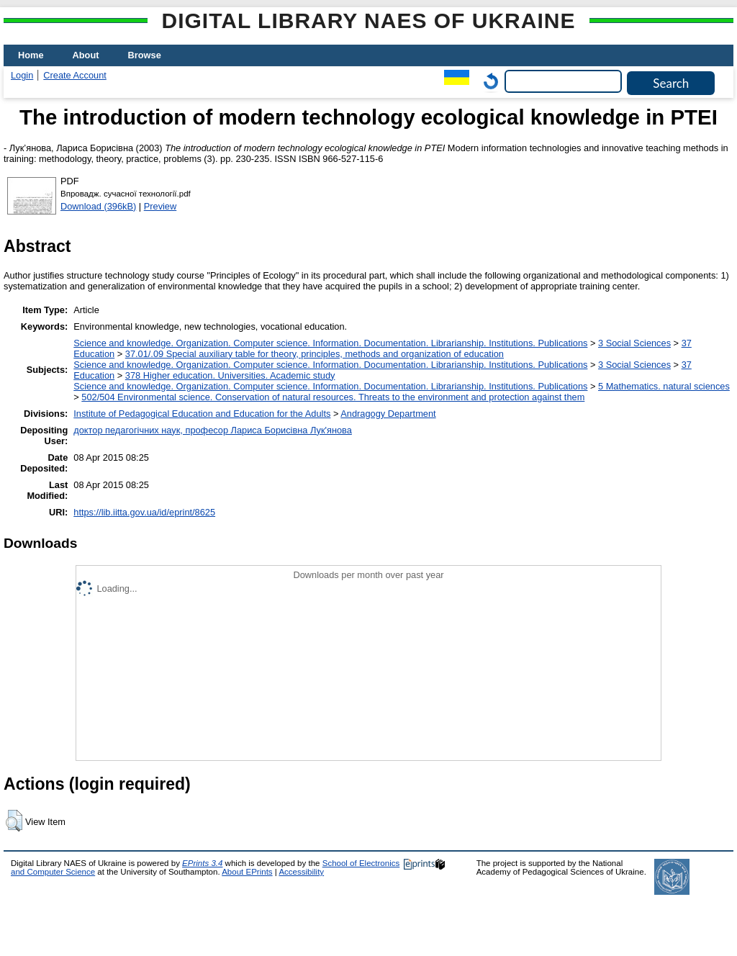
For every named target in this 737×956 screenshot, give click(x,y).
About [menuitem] (86, 55)
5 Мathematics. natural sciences (664, 386)
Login (22, 75)
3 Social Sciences (634, 343)
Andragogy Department (387, 413)
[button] (14, 820)
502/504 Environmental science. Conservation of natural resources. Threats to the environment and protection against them (332, 397)
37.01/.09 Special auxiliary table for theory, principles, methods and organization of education (314, 353)
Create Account (75, 75)
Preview (160, 206)
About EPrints (247, 871)
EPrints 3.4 (202, 863)
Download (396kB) (98, 206)
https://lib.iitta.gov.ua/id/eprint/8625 (144, 512)
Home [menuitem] (31, 55)
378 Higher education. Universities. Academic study (230, 375)
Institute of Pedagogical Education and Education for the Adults (201, 413)
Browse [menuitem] (144, 55)
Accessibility (301, 871)
